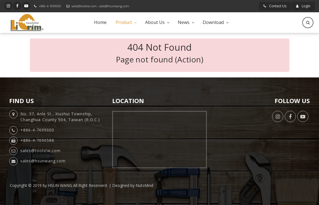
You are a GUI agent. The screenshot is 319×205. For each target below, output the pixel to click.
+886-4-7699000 (50, 6)
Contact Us (274, 6)
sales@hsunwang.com (114, 6)
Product (124, 22)
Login (303, 6)
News (184, 22)
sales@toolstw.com (84, 6)
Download (213, 22)
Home (100, 22)
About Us (155, 22)
